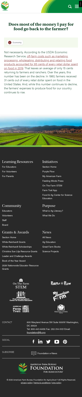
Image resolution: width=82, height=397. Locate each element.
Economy (15, 42)
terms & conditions (42, 382)
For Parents (8, 176)
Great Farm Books (51, 246)
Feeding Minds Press (52, 180)
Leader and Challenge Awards (17, 256)
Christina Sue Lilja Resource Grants (19, 251)
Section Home (49, 166)
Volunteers (7, 215)
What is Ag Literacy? (52, 210)
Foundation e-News (44, 354)
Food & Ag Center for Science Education (57, 196)
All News (46, 237)
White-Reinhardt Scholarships (17, 246)
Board (5, 224)
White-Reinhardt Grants (13, 241)
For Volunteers (9, 171)
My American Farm (51, 176)
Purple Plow (48, 171)
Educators (7, 210)
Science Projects (50, 251)
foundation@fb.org (36, 332)
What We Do (48, 215)
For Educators (9, 166)
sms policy (56, 382)
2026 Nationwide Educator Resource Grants (20, 267)
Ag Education (49, 241)
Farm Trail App (49, 190)
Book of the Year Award (13, 260)
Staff (4, 220)
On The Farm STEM (52, 185)
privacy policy (27, 382)
